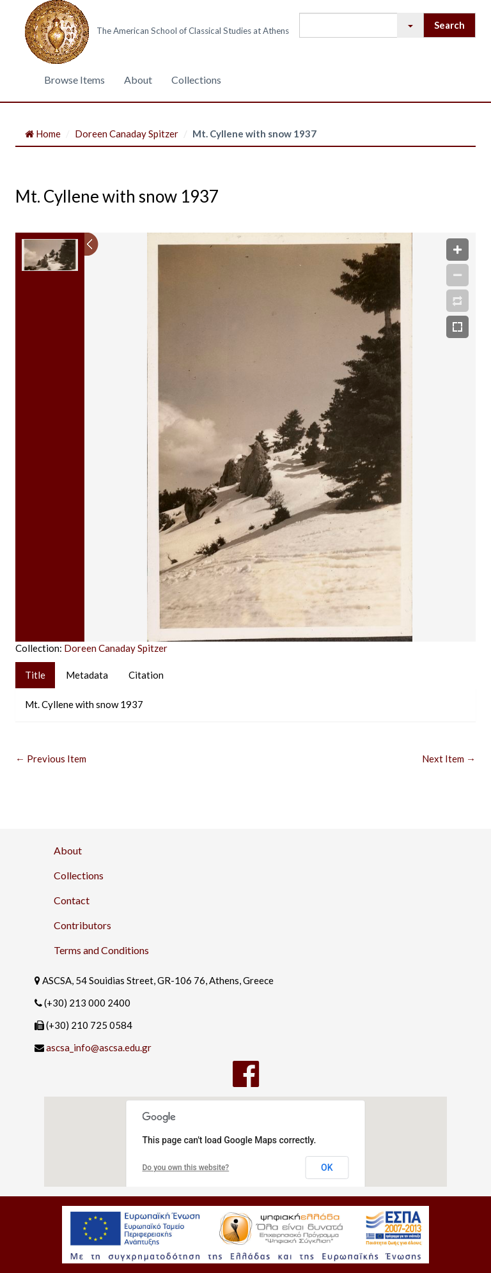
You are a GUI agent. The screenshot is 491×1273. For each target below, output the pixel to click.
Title (35, 675)
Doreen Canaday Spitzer (126, 133)
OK (327, 1167)
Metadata (87, 675)
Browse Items (74, 79)
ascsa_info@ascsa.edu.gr (99, 1047)
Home (43, 133)
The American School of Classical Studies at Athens (193, 31)
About (138, 79)
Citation (146, 675)
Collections (196, 79)
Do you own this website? (186, 1167)
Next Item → (449, 758)
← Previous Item (50, 758)
